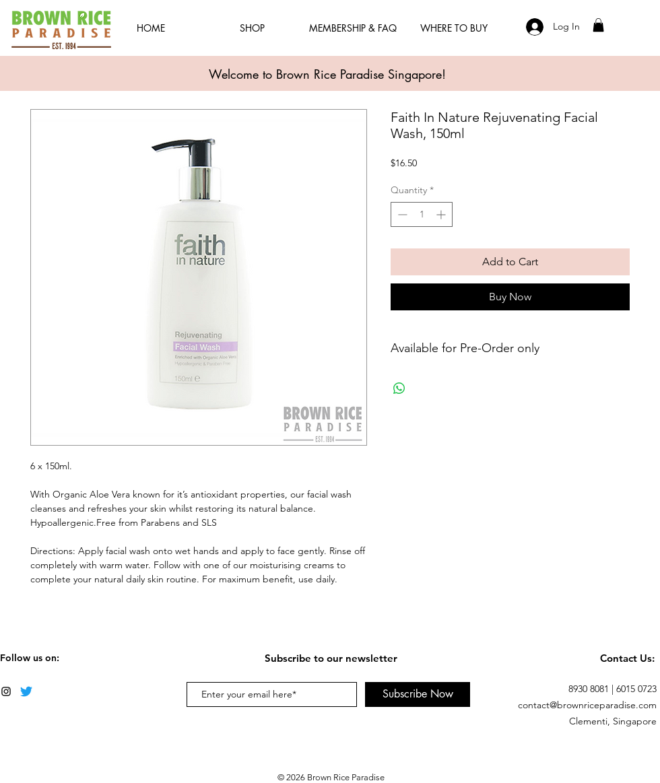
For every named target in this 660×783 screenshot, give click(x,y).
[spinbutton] (421, 214)
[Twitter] (26, 691)
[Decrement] (401, 214)
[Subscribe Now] (417, 694)
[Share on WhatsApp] (399, 388)
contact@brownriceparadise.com (587, 705)
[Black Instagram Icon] (6, 691)
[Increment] (442, 214)
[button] (598, 25)
